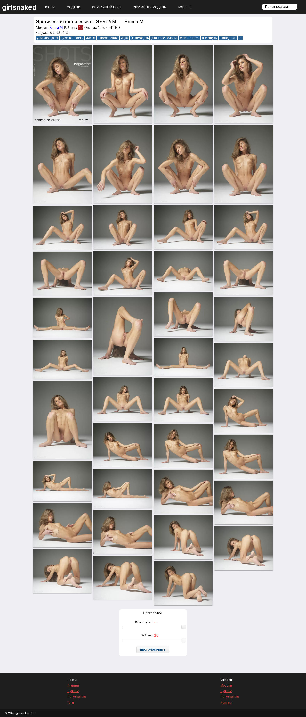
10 (80, 27)
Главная (73, 685)
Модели (73, 7)
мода (124, 38)
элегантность (189, 38)
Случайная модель (149, 7)
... (240, 38)
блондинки (228, 38)
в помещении (108, 38)
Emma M (56, 27)
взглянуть (209, 38)
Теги (70, 702)
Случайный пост (106, 7)
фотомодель (140, 38)
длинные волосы (164, 38)
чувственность (72, 38)
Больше (184, 7)
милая (90, 38)
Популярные (76, 697)
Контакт (226, 702)
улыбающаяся (47, 38)
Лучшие (73, 691)
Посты (49, 7)
